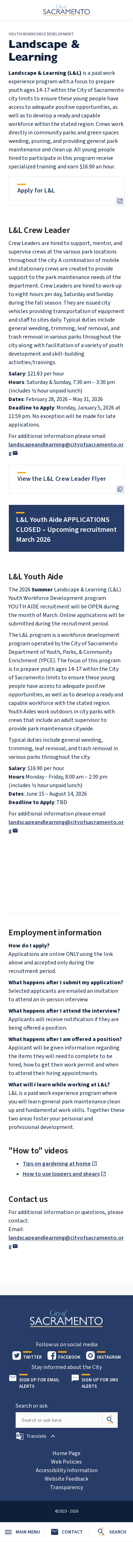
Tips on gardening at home (57, 1164)
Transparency (66, 1487)
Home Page (66, 1453)
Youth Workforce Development (41, 34)
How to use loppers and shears (61, 1174)
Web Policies (66, 1462)
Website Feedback (66, 1479)
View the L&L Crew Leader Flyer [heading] (61, 478)
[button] (36, 1436)
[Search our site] (59, 1420)
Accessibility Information (67, 1470)
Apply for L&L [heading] (36, 190)
